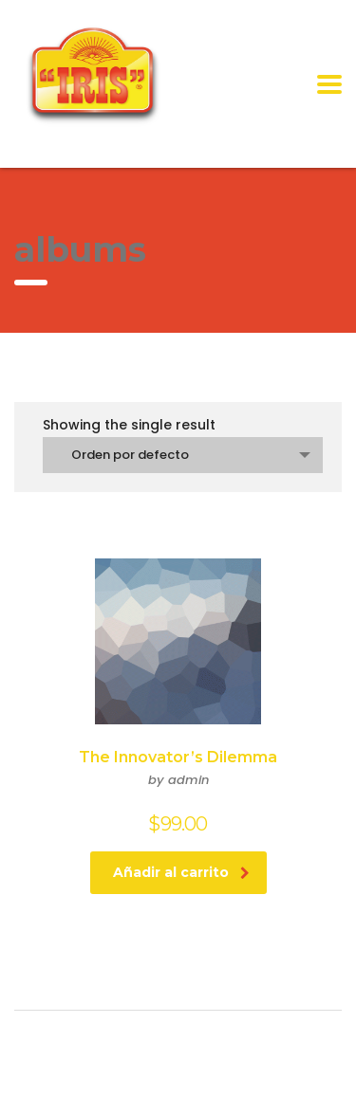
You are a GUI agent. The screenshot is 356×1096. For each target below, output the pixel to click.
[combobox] (183, 455)
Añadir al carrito (181, 872)
